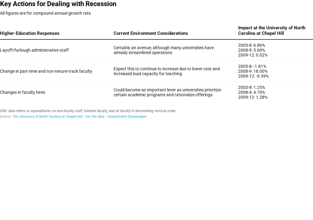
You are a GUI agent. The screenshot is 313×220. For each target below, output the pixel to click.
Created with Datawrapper (127, 117)
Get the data (95, 117)
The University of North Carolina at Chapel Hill (47, 117)
